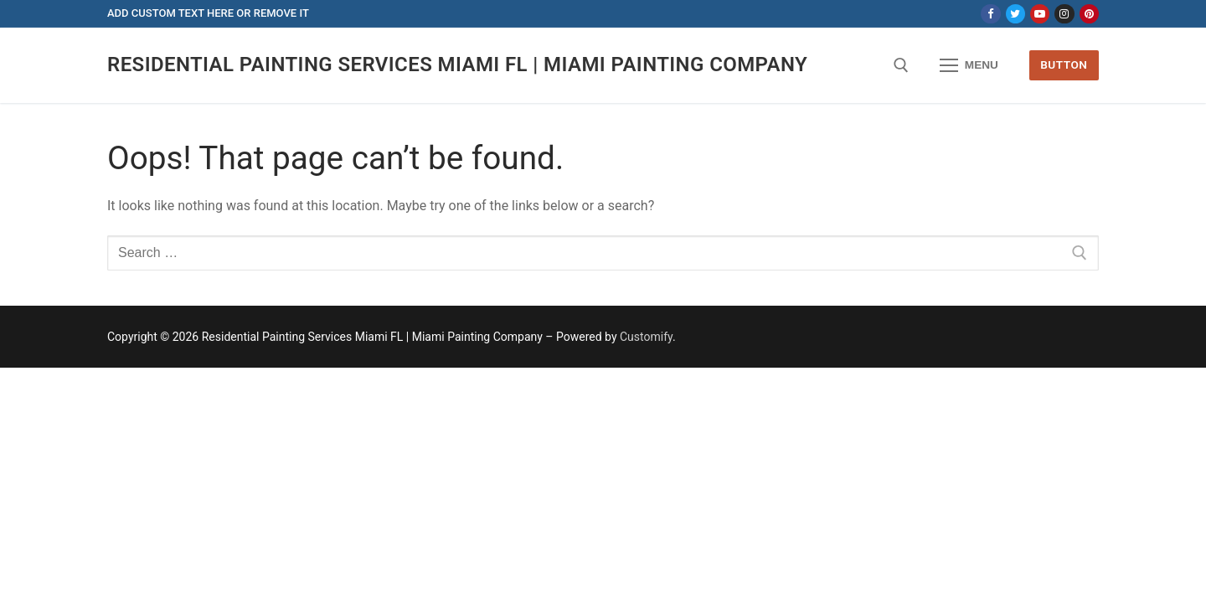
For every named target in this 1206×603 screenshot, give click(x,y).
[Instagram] (1064, 13)
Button (1063, 64)
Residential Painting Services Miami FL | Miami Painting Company (457, 64)
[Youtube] (1039, 13)
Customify (646, 336)
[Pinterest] (1089, 13)
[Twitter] (1015, 13)
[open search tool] (901, 65)
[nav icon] (969, 65)
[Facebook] (990, 13)
